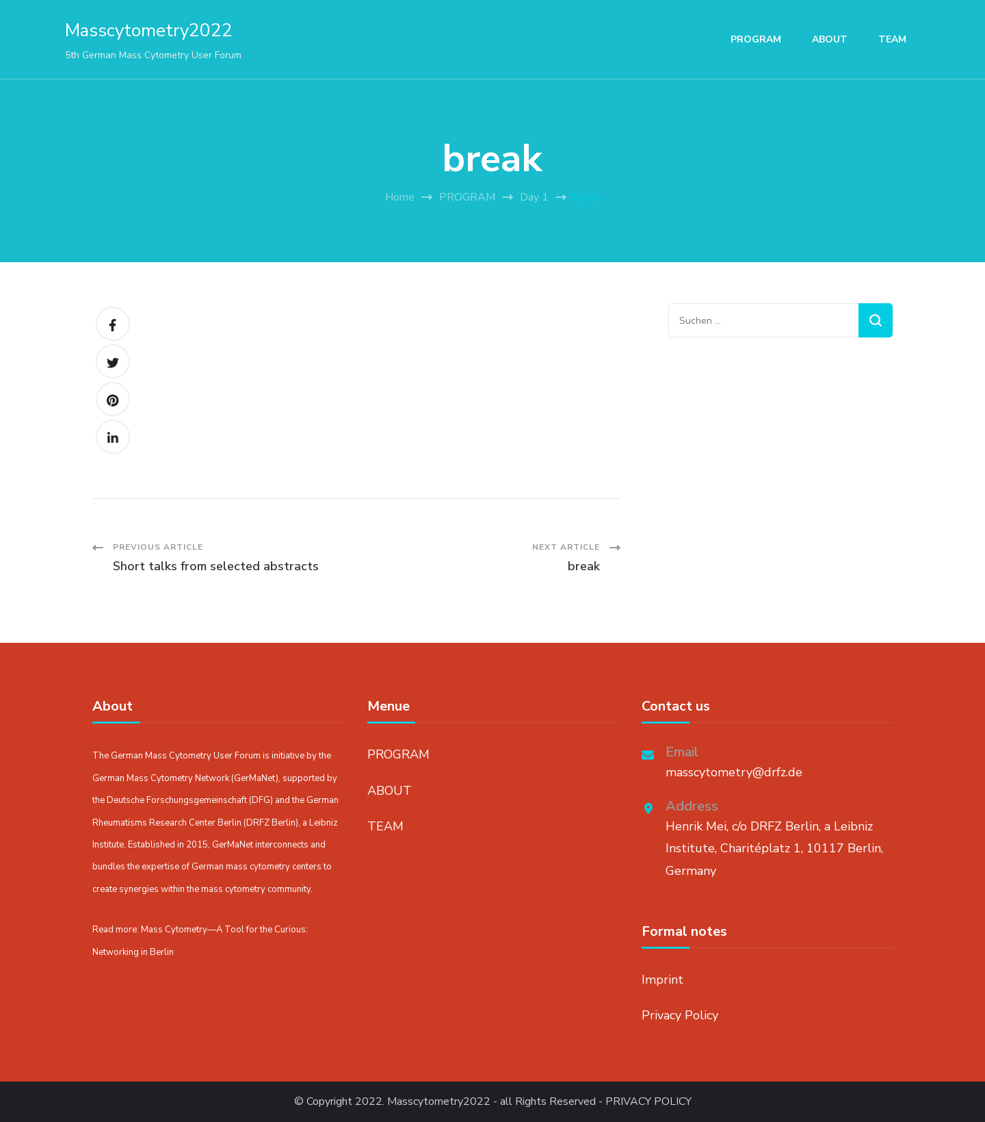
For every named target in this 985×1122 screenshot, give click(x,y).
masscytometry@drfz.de (734, 772)
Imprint (662, 979)
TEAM (892, 39)
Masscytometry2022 (149, 30)
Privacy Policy (680, 1015)
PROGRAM (756, 39)
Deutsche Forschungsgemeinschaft (177, 800)
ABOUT (830, 39)
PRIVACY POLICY (648, 1101)
